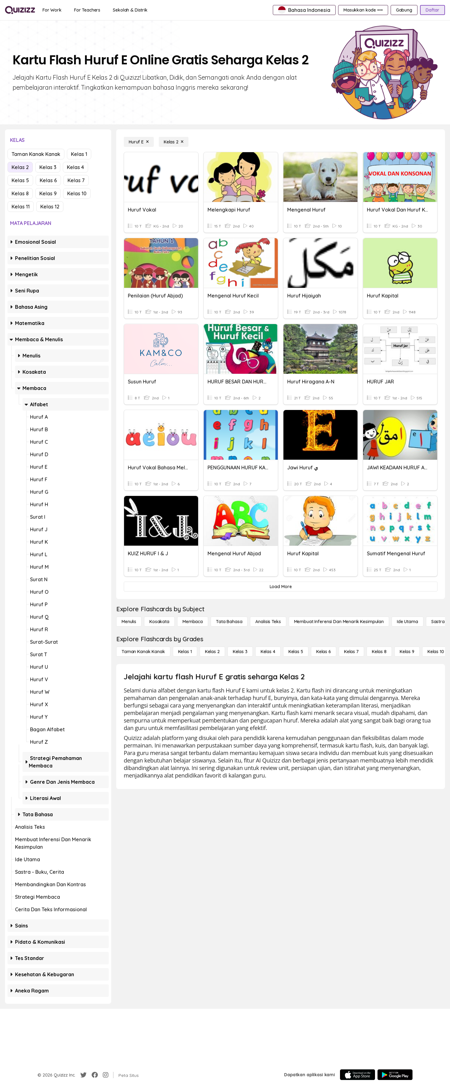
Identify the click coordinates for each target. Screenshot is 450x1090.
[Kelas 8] (379, 652)
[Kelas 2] (173, 142)
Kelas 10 (77, 193)
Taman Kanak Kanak (36, 154)
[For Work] (52, 10)
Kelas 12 (49, 206)
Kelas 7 (76, 180)
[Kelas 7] (351, 652)
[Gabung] (404, 10)
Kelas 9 (48, 193)
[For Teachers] (87, 10)
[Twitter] (83, 1075)
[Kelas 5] (295, 652)
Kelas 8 (20, 193)
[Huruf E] (139, 142)
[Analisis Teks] (268, 622)
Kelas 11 (21, 206)
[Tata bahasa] (229, 622)
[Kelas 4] (268, 652)
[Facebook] (95, 1075)
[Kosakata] (159, 622)
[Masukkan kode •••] (363, 10)
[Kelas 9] (407, 652)
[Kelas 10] (435, 652)
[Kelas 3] (240, 652)
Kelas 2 (20, 167)
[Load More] (281, 587)
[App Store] (357, 1074)
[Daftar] (432, 10)
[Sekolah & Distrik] (130, 10)
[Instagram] (105, 1075)
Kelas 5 (20, 180)
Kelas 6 (48, 180)
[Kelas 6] (323, 652)
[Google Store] (395, 1074)
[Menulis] (129, 622)
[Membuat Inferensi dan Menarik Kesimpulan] (339, 622)
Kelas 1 (79, 154)
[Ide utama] (407, 622)
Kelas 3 (47, 167)
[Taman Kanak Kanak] (143, 652)
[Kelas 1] (185, 652)
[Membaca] (192, 622)
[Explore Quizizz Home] (20, 10)
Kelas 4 (75, 167)
